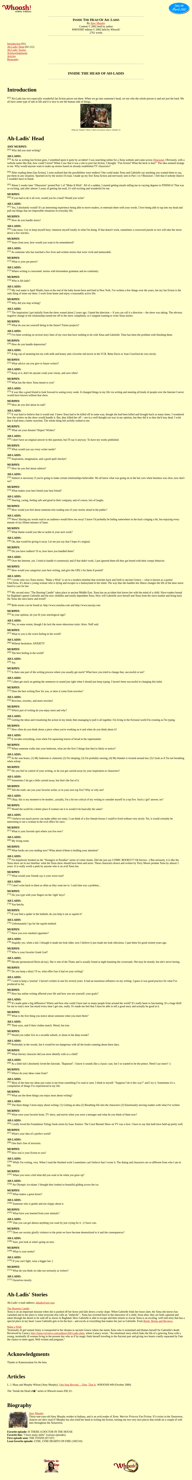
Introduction (14, 43)
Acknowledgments (17, 53)
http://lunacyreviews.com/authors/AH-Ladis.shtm (57, 1333)
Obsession (158, 159)
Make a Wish (14, 1326)
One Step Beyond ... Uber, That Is (77, 1384)
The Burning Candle (18, 1308)
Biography (13, 59)
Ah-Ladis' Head (15, 46)
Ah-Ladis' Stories (16, 50)
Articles (11, 56)
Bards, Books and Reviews (157, 1321)
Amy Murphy (97, 23)
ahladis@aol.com (45, 1302)
